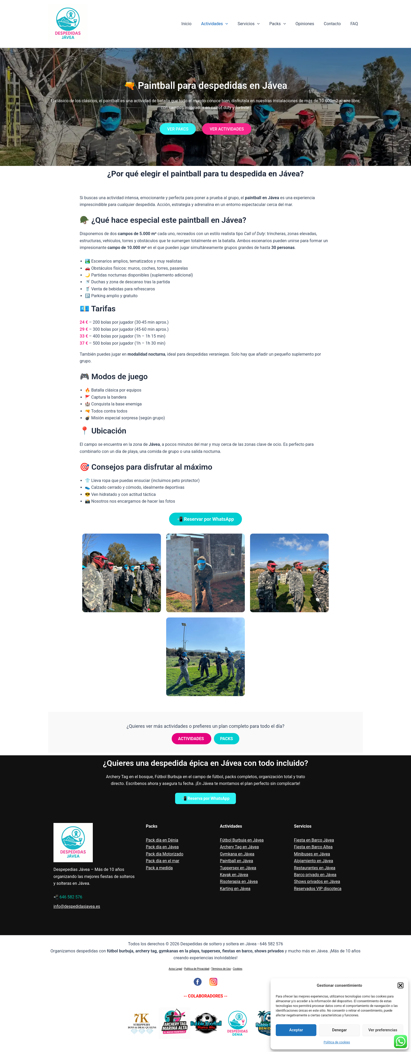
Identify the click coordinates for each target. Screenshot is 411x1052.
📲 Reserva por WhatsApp (205, 798)
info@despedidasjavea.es (77, 906)
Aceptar (296, 1030)
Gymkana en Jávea (237, 854)
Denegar (339, 1030)
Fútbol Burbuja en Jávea (242, 840)
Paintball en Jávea (237, 860)
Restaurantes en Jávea (315, 867)
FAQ (355, 23)
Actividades (221, 23)
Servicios (254, 23)
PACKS (226, 738)
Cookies (237, 968)
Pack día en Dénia (162, 840)
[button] (400, 985)
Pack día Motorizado (165, 854)
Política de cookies (337, 1042)
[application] (232, 23)
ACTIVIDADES (191, 738)
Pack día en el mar (163, 860)
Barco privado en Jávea (316, 874)
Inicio (194, 23)
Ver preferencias (382, 1030)
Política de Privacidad (196, 968)
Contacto (334, 23)
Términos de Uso (221, 968)
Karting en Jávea (235, 888)
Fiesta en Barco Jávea (314, 840)
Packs (282, 23)
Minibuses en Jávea (312, 854)
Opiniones (308, 23)
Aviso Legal (175, 968)
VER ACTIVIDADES (227, 128)
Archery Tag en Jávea (240, 846)
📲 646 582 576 (68, 896)
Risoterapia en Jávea (239, 881)
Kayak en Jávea (234, 874)
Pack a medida (160, 867)
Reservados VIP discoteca (318, 888)
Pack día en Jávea (163, 846)
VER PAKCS (177, 128)
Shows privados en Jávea (317, 881)
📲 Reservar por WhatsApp (205, 519)
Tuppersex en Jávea (238, 867)
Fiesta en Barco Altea (314, 846)
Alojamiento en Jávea (314, 860)
